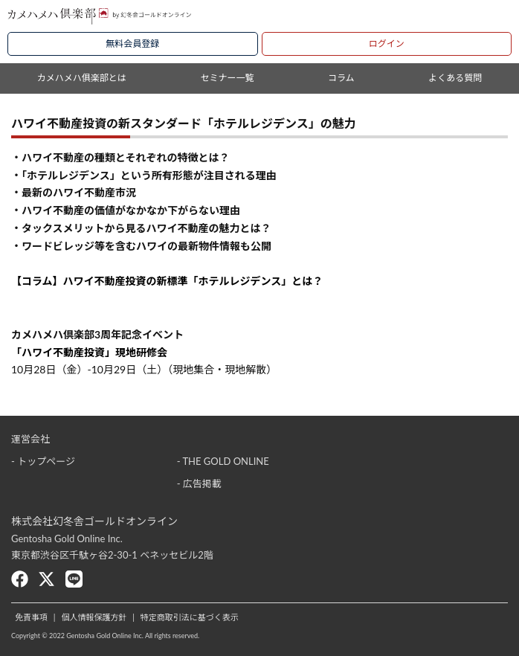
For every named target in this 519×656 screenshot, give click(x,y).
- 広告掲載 (199, 483)
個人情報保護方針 (93, 617)
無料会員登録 (132, 43)
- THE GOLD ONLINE (223, 461)
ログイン (386, 43)
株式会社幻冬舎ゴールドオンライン (94, 521)
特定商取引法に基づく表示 (190, 617)
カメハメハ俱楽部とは (81, 77)
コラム (341, 77)
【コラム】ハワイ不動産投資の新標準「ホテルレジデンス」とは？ (167, 280)
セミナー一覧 (227, 77)
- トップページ (43, 461)
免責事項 (31, 617)
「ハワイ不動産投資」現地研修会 (89, 352)
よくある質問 (455, 77)
